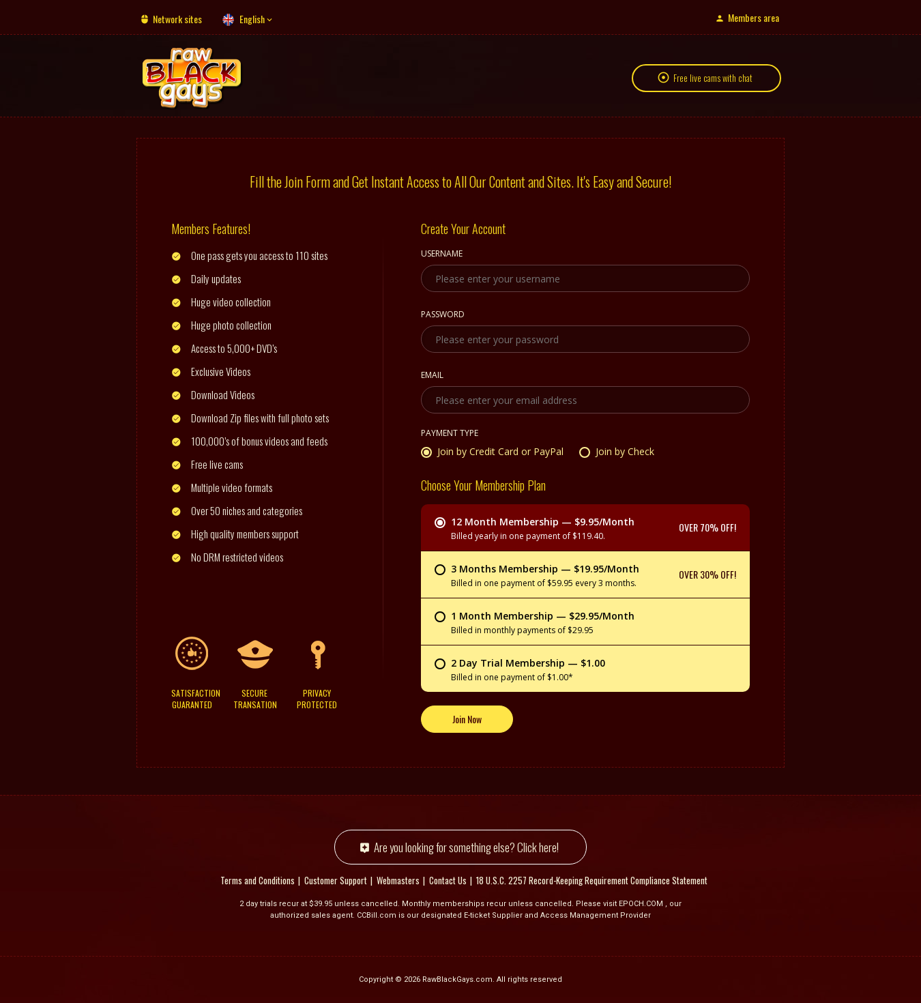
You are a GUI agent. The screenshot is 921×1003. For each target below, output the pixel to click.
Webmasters (398, 880)
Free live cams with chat (712, 78)
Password (443, 315)
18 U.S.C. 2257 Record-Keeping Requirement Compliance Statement (591, 880)
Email (432, 376)
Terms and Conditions (257, 880)
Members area (753, 17)
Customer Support (335, 880)
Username (442, 254)
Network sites (177, 19)
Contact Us (448, 880)
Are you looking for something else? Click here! (466, 847)
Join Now (467, 719)
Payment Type (449, 434)
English (252, 19)
